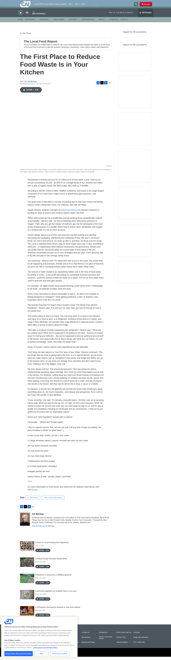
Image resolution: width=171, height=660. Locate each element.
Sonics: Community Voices (105, 641)
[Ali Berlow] (25, 522)
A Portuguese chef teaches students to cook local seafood (57, 610)
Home (20, 23)
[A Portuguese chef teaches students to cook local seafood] (27, 614)
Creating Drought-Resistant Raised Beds (51, 562)
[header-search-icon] (137, 6)
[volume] (27, 15)
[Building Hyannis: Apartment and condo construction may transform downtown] (134, 275)
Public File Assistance (141, 640)
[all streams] (145, 15)
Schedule (113, 23)
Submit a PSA (121, 640)
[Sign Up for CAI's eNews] (134, 132)
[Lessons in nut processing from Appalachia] (27, 549)
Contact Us (85, 635)
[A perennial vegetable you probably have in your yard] (27, 598)
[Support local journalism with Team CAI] (134, 65)
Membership (86, 640)
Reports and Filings (88, 645)
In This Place (25, 36)
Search (124, 23)
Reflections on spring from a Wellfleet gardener (53, 578)
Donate (147, 6)
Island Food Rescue (69, 213)
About (102, 23)
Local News (58, 23)
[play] (20, 16)
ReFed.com (33, 493)
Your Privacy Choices (59, 654)
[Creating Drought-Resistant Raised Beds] (27, 565)
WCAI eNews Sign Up (123, 635)
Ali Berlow (32, 85)
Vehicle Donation (122, 645)
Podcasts (137, 635)
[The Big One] (134, 169)
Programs (30, 23)
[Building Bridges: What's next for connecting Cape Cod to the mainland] (134, 206)
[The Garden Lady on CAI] (134, 95)
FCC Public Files (139, 645)
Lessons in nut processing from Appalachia (52, 546)
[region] (39, 637)
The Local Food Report (53, 501)
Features (43, 23)
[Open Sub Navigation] (36, 23)
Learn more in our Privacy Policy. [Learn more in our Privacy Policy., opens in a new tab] (45, 648)
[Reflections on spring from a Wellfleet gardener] (27, 581)
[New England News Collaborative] (134, 243)
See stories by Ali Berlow (43, 529)
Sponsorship (88, 23)
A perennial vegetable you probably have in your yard (55, 594)
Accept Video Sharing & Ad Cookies (19, 654)
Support (73, 23)
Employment (103, 635)
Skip (41, 654)
